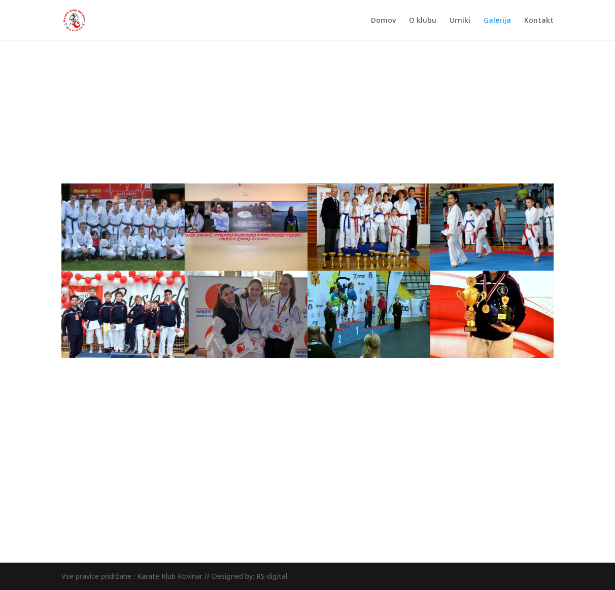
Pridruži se (516, 444)
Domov (383, 21)
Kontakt (539, 21)
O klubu (422, 21)
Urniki (460, 21)
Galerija (497, 21)
